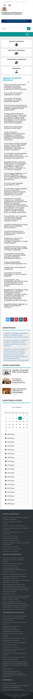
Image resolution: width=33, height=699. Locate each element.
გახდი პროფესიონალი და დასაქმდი (14, 642)
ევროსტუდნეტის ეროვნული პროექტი (14, 609)
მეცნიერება (16, 70)
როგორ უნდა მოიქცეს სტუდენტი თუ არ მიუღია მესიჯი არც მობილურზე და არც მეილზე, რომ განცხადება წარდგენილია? (16, 156)
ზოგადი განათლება (16, 43)
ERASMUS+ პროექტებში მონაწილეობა (14, 574)
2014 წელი (10, 480)
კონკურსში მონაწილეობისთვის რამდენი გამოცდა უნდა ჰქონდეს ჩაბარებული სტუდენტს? (16, 248)
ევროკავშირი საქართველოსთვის (13, 689)
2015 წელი (10, 477)
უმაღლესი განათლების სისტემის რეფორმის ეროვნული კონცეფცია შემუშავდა (13, 559)
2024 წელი (10, 442)
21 (20, 424)
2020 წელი (10, 457)
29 (13, 415)
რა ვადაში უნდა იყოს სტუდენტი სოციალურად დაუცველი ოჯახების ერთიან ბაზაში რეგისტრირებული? (15, 218)
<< (5, 407)
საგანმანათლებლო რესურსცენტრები (14, 526)
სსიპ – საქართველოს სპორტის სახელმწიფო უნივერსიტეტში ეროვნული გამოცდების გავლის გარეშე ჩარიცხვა (16, 597)
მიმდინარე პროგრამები (10, 538)
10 (6, 421)
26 (13, 427)
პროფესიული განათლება (16, 61)
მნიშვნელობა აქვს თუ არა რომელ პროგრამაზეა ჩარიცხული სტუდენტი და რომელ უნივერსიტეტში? (16, 240)
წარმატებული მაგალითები (11, 640)
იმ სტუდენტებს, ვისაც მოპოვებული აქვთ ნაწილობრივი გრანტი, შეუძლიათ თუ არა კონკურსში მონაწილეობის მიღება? (16, 283)
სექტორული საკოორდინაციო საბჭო (14, 638)
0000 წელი (10, 503)
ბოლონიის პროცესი (9, 572)
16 (27, 421)
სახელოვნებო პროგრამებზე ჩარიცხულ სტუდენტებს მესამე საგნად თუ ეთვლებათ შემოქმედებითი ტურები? (15, 256)
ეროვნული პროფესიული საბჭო (12, 633)
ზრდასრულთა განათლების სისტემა (14, 657)
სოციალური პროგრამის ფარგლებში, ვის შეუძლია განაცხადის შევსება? (13, 100)
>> (28, 407)
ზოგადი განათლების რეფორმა (12, 521)
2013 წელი (10, 484)
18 (9, 424)
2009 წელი (10, 500)
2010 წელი (10, 496)
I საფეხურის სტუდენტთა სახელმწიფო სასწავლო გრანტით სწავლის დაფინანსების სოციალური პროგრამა (16, 335)
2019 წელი (10, 461)
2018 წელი (10, 465)
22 (23, 424)
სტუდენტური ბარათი (9, 593)
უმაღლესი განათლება (16, 52)
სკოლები (5, 523)
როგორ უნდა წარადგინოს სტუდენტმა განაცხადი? (13, 93)
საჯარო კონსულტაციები (10, 659)
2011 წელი (10, 492)
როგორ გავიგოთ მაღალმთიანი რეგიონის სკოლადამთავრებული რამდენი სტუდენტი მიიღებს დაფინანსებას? (16, 107)
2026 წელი (10, 434)
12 (13, 421)
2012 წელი (10, 488)
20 (16, 424)
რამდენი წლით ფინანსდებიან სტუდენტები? (14, 268)
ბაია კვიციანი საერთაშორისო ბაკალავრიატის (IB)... (19, 380)
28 (9, 415)
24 (6, 427)
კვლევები (6, 636)
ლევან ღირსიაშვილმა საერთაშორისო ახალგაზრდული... (19, 390)
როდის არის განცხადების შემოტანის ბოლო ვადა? (13, 127)
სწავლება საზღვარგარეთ (11, 565)
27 (6, 415)
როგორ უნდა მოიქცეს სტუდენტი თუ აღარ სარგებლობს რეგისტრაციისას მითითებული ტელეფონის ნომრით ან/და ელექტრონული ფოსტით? (15, 191)
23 (27, 424)
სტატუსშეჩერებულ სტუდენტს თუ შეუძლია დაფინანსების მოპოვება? (15, 305)
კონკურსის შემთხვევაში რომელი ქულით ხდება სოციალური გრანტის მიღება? (16, 226)
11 (9, 421)
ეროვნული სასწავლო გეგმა (11, 540)
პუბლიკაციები (7, 669)
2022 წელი (10, 449)
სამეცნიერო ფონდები (9, 683)
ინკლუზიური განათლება (10, 536)
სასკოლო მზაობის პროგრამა (12, 549)
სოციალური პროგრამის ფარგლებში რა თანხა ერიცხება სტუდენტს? (15, 274)
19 (13, 424)
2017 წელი (10, 469)
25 (9, 427)
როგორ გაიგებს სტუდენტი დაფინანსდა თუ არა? (13, 184)
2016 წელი (10, 473)
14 (20, 421)
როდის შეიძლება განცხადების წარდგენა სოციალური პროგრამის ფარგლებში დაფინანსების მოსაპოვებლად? (15, 87)
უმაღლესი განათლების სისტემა (13, 563)
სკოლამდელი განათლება (11, 546)
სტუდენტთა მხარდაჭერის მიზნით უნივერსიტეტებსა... (20, 371)
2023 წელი (10, 446)
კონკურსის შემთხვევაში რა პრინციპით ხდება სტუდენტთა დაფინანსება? (14, 233)
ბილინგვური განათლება (10, 551)
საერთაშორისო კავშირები (11, 647)
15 (23, 421)
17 (6, 424)
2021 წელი (10, 453)
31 (20, 415)
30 (16, 415)
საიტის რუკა (23, 1)
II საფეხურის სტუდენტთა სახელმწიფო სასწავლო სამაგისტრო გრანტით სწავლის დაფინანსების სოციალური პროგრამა (16, 343)
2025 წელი (10, 438)
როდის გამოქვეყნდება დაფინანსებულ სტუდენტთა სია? (15, 262)
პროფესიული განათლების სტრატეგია (15, 616)
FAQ (16, 1)
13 (16, 421)
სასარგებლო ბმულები (8, 1)
